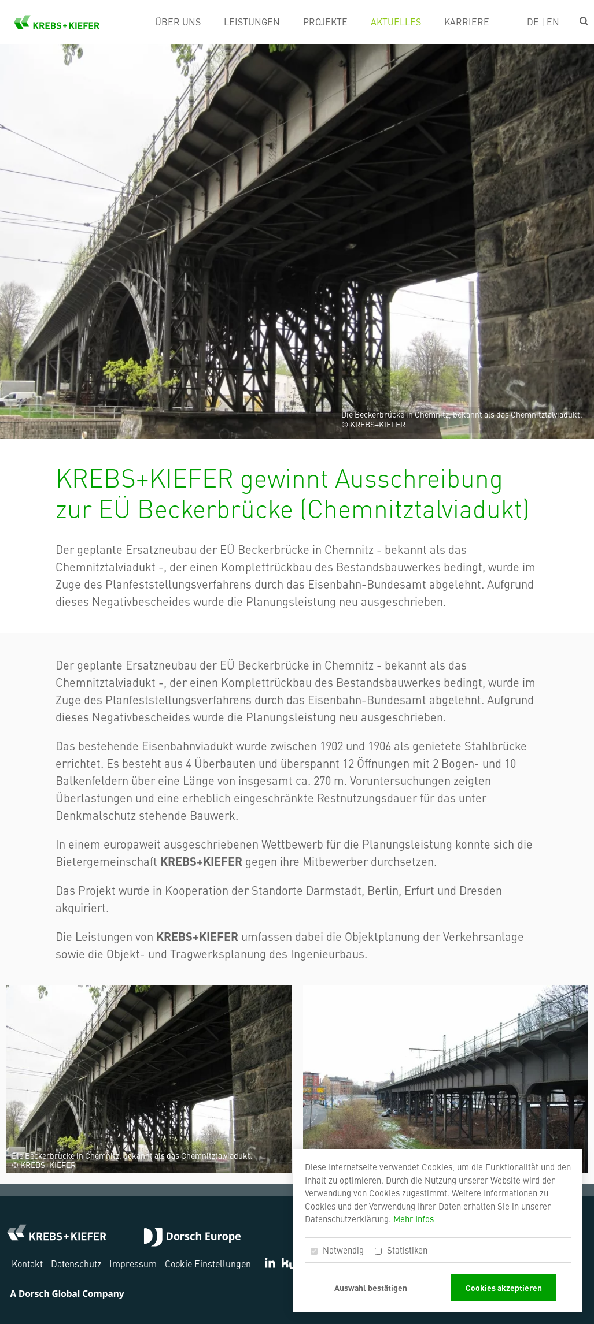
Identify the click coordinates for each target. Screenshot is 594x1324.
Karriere (466, 21)
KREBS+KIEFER (57, 22)
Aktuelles (396, 21)
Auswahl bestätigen (370, 1287)
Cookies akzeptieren (504, 1287)
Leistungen (252, 21)
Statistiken (401, 1250)
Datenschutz (76, 1263)
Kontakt (27, 1263)
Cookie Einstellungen (208, 1263)
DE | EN (543, 21)
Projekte (325, 21)
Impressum (133, 1263)
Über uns (178, 21)
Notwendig (337, 1250)
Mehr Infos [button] (413, 1219)
